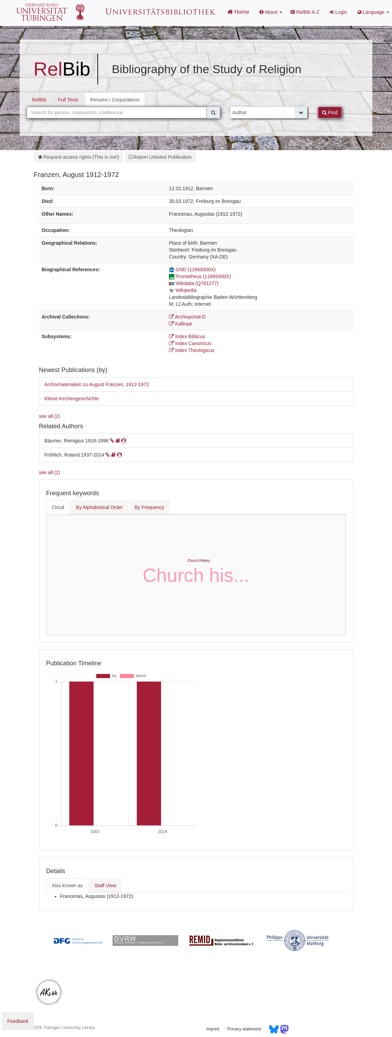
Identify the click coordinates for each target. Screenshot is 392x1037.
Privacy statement (244, 1029)
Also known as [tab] (67, 885)
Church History (198, 560)
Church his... (196, 575)
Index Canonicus (190, 343)
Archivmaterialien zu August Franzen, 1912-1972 (97, 384)
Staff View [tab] (105, 885)
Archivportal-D (187, 317)
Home (238, 12)
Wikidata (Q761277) (194, 283)
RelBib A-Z (304, 12)
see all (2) (49, 416)
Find (329, 112)
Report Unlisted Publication (160, 157)
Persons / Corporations (115, 99)
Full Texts (68, 99)
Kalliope (180, 323)
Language (373, 12)
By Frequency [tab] (149, 507)
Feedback (17, 1021)
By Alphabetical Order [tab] (99, 507)
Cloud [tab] (58, 507)
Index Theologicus (191, 350)
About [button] (270, 12)
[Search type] (268, 112)
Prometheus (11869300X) (200, 276)
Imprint (213, 1029)
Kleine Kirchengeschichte (72, 398)
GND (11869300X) (192, 269)
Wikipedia (183, 290)
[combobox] (117, 112)
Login (338, 12)
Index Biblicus (187, 336)
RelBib (39, 99)
